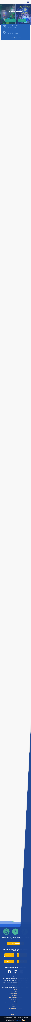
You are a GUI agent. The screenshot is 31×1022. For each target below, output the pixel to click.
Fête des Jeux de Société (15, 37)
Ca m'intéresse (10, 20)
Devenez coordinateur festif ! (15, 1008)
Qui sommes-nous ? (15, 991)
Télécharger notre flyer (15, 1001)
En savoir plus (18, 1020)
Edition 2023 (9, 961)
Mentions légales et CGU (15, 1014)
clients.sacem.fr (15, 985)
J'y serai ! (21, 20)
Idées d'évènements (15, 995)
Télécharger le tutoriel (15, 999)
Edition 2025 (9, 955)
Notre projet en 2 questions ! (15, 993)
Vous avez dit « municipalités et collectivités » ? (15, 1003)
